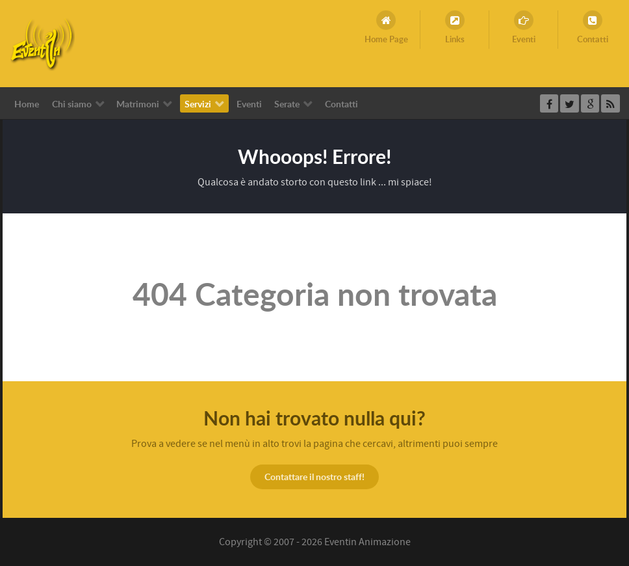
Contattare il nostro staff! (314, 476)
